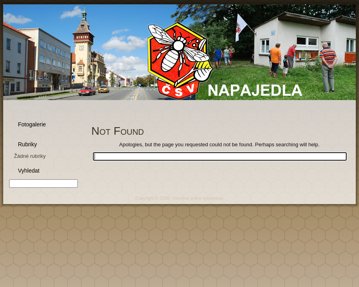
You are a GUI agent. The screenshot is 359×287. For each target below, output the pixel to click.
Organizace (25, 107)
